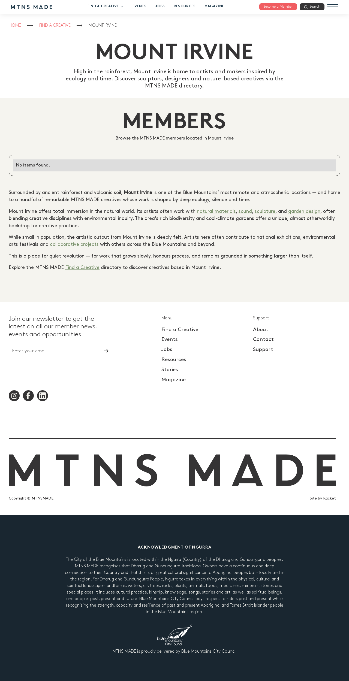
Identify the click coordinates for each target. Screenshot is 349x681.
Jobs (160, 6)
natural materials (216, 211)
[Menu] (332, 6)
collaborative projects (74, 244)
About (260, 329)
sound (245, 211)
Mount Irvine (103, 25)
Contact (263, 339)
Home (15, 25)
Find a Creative (106, 7)
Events (140, 6)
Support (263, 349)
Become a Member (278, 6)
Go (101, 351)
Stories (169, 369)
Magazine (214, 6)
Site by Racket (323, 498)
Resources (185, 6)
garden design (304, 211)
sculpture (265, 211)
